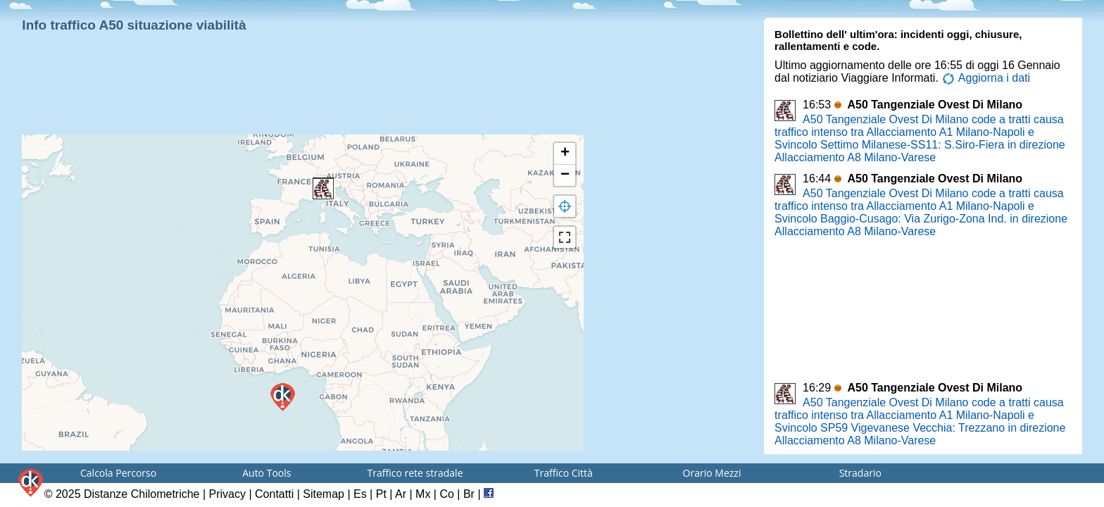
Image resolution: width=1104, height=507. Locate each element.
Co (446, 494)
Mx (422, 494)
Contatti (274, 494)
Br (469, 494)
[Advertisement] (300, 98)
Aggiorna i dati (985, 78)
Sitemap (323, 494)
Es (360, 494)
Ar (400, 494)
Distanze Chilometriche (142, 494)
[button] (323, 188)
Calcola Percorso (118, 473)
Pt (381, 494)
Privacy (227, 494)
